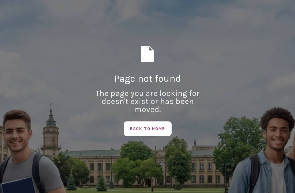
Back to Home (147, 128)
